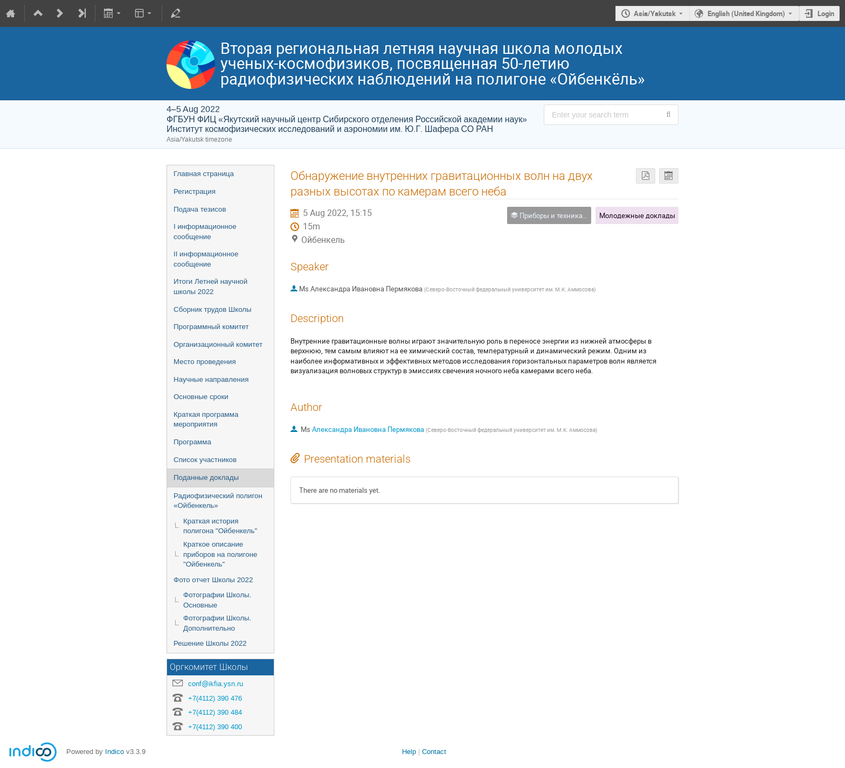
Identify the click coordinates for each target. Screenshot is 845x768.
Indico (114, 751)
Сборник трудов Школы (213, 309)
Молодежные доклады (637, 215)
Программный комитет (211, 327)
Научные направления (211, 379)
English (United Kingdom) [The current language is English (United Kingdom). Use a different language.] (746, 13)
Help (409, 751)
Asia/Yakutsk (655, 13)
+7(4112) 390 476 (215, 698)
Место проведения (205, 362)
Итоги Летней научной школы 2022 (210, 286)
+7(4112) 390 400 (215, 726)
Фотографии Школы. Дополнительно (217, 623)
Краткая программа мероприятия (206, 419)
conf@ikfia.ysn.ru (215, 683)
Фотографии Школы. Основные (217, 600)
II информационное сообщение (206, 259)
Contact (434, 751)
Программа (192, 442)
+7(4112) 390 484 (215, 712)
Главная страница (204, 174)
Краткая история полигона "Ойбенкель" (220, 526)
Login (826, 13)
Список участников (205, 460)
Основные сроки (201, 397)
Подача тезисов (200, 209)
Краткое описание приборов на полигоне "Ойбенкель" (220, 554)
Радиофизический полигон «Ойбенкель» (218, 501)
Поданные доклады (206, 477)
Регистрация (195, 191)
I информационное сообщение (205, 231)
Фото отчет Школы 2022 (213, 580)
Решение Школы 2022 (210, 643)
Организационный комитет (218, 344)
